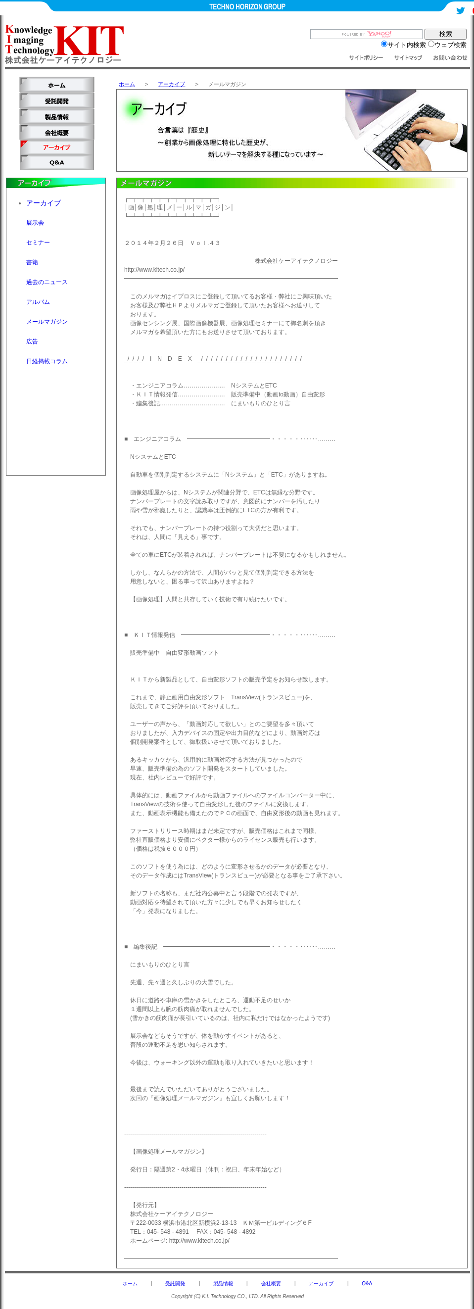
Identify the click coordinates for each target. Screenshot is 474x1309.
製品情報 (223, 1283)
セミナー (38, 242)
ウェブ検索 (447, 44)
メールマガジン (47, 321)
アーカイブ (171, 84)
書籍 (32, 262)
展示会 (35, 222)
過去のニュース (47, 282)
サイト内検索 (403, 44)
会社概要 (271, 1283)
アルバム (38, 301)
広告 (32, 341)
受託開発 (175, 1283)
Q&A (367, 1283)
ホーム (127, 84)
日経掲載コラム (47, 361)
